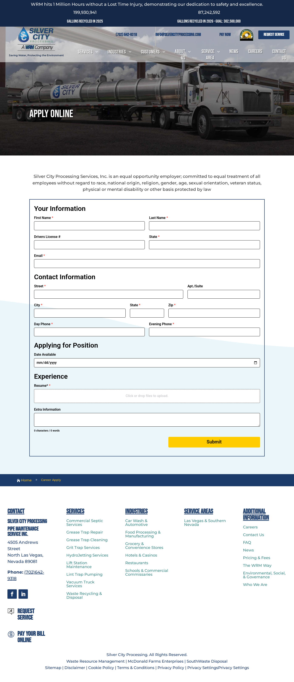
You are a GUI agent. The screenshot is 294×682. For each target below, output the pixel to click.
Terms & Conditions (135, 667)
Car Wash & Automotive (136, 522)
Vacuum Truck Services (80, 584)
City (38, 305)
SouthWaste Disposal (207, 661)
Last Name (158, 218)
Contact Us (253, 534)
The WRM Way (257, 565)
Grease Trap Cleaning (87, 540)
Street (40, 286)
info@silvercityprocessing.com (178, 34)
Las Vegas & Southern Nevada (205, 522)
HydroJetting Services (87, 555)
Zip (172, 305)
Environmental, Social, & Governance (264, 575)
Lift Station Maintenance (79, 565)
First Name (43, 218)
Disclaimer (74, 667)
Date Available (45, 355)
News (248, 550)
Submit (214, 442)
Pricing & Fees (256, 557)
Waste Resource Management (95, 661)
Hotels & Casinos (141, 555)
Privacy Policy (171, 667)
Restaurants (136, 563)
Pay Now (225, 34)
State (154, 237)
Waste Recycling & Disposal (84, 595)
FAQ (247, 542)
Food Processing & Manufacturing (142, 534)
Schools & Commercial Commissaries (146, 572)
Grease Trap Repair (84, 532)
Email (39, 256)
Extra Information (47, 409)
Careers (250, 527)
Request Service (274, 34)
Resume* (42, 386)
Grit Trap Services (83, 547)
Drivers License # (47, 237)
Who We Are (255, 584)
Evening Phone (161, 324)
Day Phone (43, 324)
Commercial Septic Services (84, 522)
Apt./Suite (195, 286)
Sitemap (53, 667)
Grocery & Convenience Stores (144, 545)
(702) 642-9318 (126, 34)
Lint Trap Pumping (84, 574)
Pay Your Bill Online (31, 637)
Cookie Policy (101, 667)
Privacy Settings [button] (202, 667)
